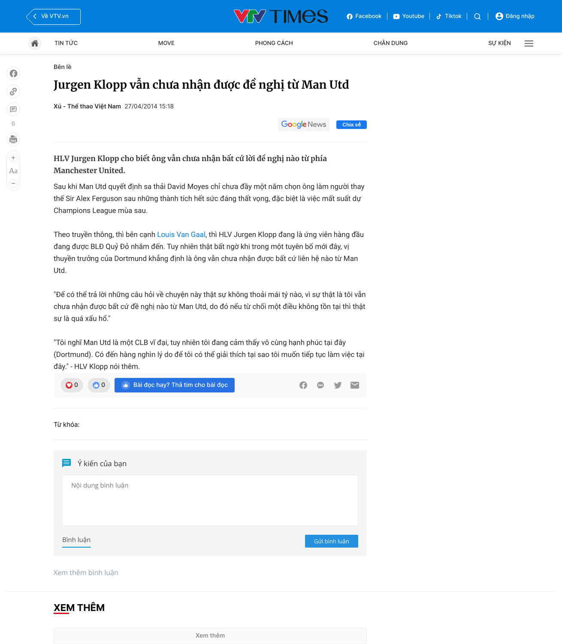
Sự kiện (499, 43)
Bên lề (62, 67)
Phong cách (274, 43)
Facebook (364, 16)
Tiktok (448, 16)
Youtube (409, 16)
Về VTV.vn (50, 16)
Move (166, 43)
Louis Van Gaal (181, 235)
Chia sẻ (351, 125)
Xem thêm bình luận (86, 572)
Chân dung (391, 43)
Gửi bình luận (331, 541)
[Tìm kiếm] (477, 16)
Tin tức (66, 43)
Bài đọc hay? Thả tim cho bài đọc (174, 385)
